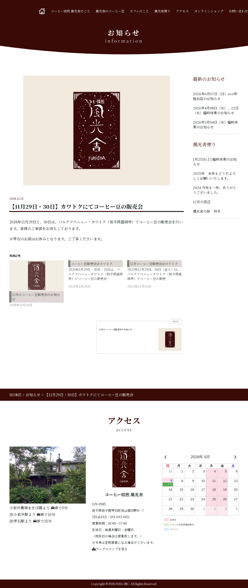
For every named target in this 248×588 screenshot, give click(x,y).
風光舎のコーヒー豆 (110, 11)
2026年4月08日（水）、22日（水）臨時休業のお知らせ (216, 110)
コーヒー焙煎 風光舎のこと (70, 11)
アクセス (182, 11)
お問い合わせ (238, 11)
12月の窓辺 (201, 201)
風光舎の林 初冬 (206, 211)
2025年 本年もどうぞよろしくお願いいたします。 (214, 176)
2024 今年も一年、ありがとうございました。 (214, 190)
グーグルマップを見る (110, 549)
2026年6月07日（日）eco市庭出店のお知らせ (215, 96)
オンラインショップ (208, 11)
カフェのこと (139, 11)
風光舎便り (162, 11)
